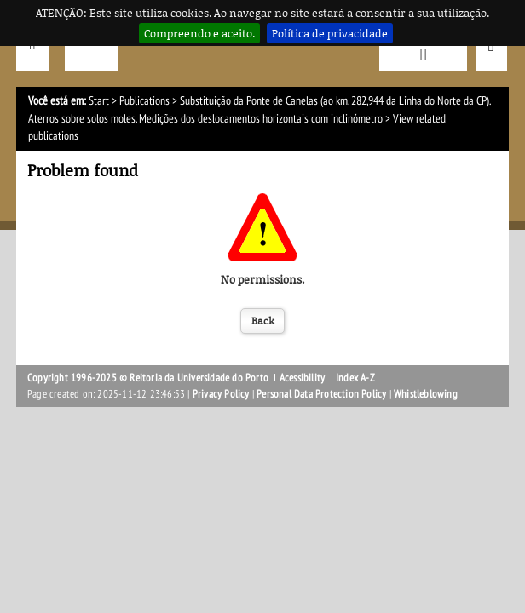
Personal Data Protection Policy (321, 394)
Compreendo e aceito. (199, 33)
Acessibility (302, 378)
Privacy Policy (221, 394)
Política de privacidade (330, 33)
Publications (144, 101)
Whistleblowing (426, 394)
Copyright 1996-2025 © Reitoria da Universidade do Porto (147, 378)
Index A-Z (355, 378)
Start (99, 101)
